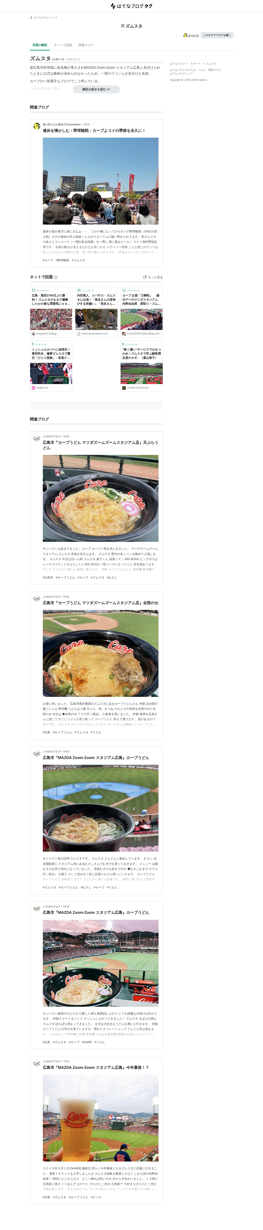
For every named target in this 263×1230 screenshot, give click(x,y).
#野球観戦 (62, 260)
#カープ (48, 260)
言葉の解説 (39, 45)
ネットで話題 (63, 45)
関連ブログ (86, 45)
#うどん (96, 732)
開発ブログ (215, 69)
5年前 (66, 596)
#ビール (96, 1197)
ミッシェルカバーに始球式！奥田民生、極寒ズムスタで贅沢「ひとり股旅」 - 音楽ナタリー (51, 354)
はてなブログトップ (181, 73)
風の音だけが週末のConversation (62, 124)
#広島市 (48, 577)
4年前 (86, 124)
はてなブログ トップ (43, 17)
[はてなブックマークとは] (55, 277)
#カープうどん (65, 577)
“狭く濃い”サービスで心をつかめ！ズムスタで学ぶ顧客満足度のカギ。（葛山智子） (141, 353)
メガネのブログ (52, 436)
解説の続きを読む (96, 89)
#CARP (87, 1042)
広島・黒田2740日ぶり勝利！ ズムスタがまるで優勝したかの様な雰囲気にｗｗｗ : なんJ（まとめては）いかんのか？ (51, 300)
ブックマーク (40, 290)
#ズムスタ (78, 260)
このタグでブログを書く (217, 35)
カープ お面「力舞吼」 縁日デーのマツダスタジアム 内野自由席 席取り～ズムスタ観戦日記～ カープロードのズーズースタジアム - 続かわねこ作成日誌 (141, 300)
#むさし (112, 577)
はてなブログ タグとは (183, 69)
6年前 (66, 906)
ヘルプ (202, 69)
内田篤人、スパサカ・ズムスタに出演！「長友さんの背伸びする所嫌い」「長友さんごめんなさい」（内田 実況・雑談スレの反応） (96, 300)
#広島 (46, 732)
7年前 (66, 1061)
